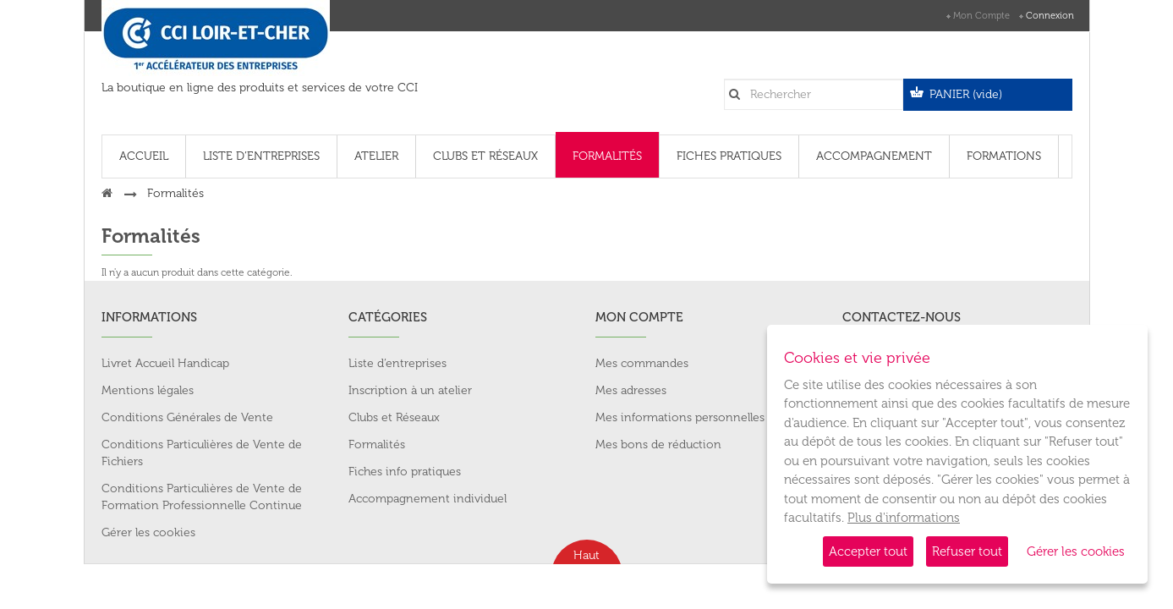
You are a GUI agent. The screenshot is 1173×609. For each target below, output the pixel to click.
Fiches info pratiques (404, 471)
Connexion (1050, 15)
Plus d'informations (903, 517)
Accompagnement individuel (427, 498)
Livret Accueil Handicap (165, 363)
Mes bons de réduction (658, 444)
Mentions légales (147, 390)
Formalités (376, 444)
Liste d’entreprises (397, 363)
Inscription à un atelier (410, 390)
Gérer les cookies (1076, 551)
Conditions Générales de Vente (187, 417)
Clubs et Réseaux (394, 417)
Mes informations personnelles (680, 417)
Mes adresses (630, 390)
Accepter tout (868, 551)
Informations (149, 317)
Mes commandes (641, 363)
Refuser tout (967, 551)
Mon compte (981, 15)
